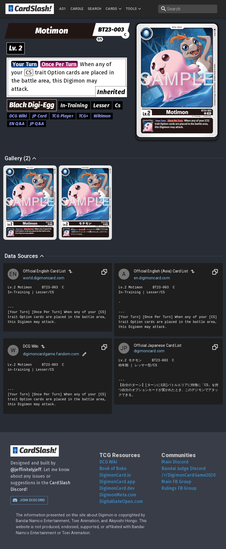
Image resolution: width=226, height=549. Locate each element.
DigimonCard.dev (117, 488)
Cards (114, 9)
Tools (134, 9)
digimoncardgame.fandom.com (51, 354)
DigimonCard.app (117, 481)
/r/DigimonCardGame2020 (188, 475)
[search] (187, 9)
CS (29, 72)
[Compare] (70, 271)
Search (95, 9)
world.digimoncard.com (43, 278)
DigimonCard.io (115, 475)
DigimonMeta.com (117, 494)
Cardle (77, 9)
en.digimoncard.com (152, 278)
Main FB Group (176, 481)
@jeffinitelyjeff (25, 469)
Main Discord (175, 461)
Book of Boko (112, 468)
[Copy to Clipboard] (104, 271)
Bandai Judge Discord (183, 468)
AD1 (62, 9)
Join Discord (29, 500)
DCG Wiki (108, 461)
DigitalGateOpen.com (121, 501)
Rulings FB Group (178, 488)
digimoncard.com (149, 351)
